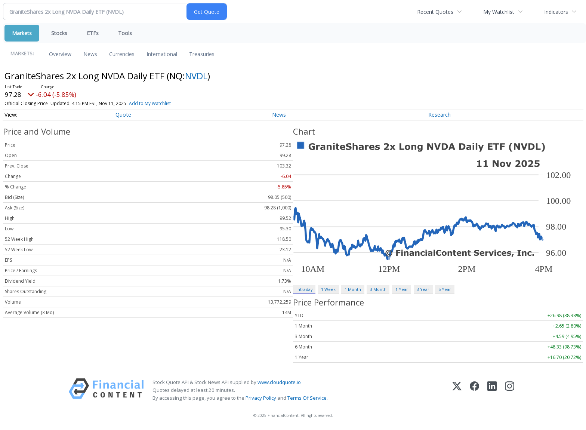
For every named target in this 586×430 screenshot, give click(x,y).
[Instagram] (509, 390)
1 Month (353, 289)
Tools (125, 33)
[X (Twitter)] (457, 390)
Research (439, 114)
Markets (22, 33)
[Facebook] (474, 390)
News (90, 54)
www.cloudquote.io (279, 382)
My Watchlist (498, 11)
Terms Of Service (307, 397)
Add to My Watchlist (150, 103)
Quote (123, 114)
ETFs (93, 33)
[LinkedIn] (492, 390)
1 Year (401, 289)
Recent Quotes (435, 11)
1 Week (328, 289)
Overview (60, 54)
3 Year (423, 289)
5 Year (444, 289)
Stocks (59, 33)
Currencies (122, 54)
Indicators (556, 11)
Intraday (304, 289)
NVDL (196, 76)
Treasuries (202, 54)
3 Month (378, 289)
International (161, 54)
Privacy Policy (261, 397)
